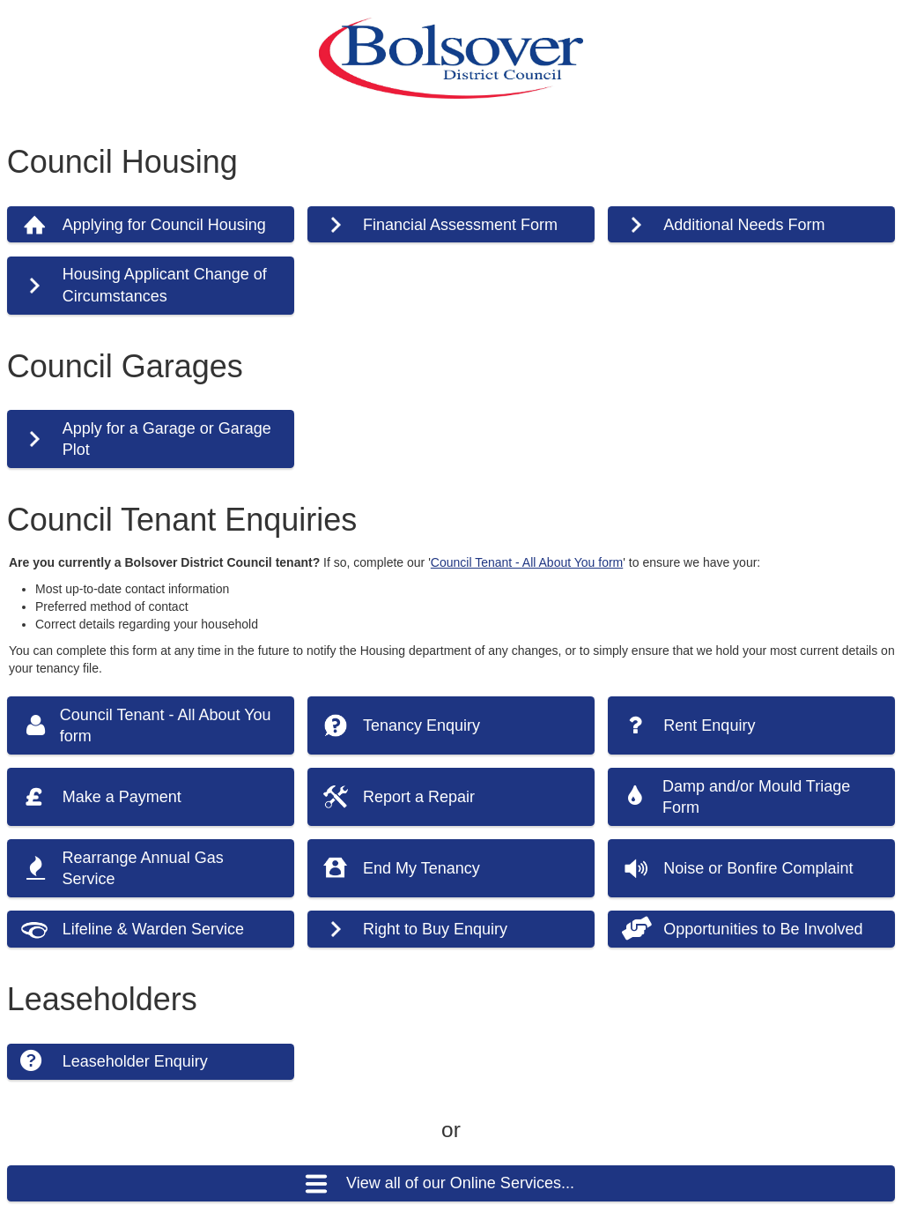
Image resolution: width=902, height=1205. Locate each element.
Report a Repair (419, 797)
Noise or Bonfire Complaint (758, 868)
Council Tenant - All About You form (527, 562)
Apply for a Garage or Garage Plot (167, 439)
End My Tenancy (421, 868)
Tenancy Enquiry (421, 725)
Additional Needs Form (743, 225)
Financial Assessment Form (460, 225)
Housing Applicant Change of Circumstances (165, 284)
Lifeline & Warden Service (153, 929)
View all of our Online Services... (460, 1183)
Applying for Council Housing (164, 225)
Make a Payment (122, 797)
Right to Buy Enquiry (435, 929)
